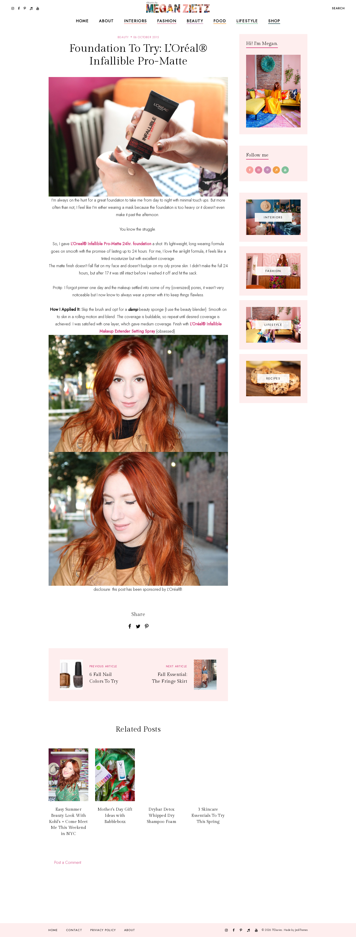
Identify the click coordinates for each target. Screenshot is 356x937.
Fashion (166, 21)
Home (82, 21)
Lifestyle (247, 21)
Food (219, 21)
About (106, 21)
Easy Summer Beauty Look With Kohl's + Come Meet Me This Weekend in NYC (68, 821)
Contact (74, 930)
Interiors (135, 21)
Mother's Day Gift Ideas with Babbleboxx (115, 815)
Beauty (195, 21)
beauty (123, 37)
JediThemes (301, 930)
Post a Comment (67, 862)
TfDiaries (277, 930)
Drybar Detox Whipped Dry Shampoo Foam (161, 815)
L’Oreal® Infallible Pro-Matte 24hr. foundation (111, 244)
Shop (274, 21)
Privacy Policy (103, 930)
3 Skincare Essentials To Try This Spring (208, 815)
